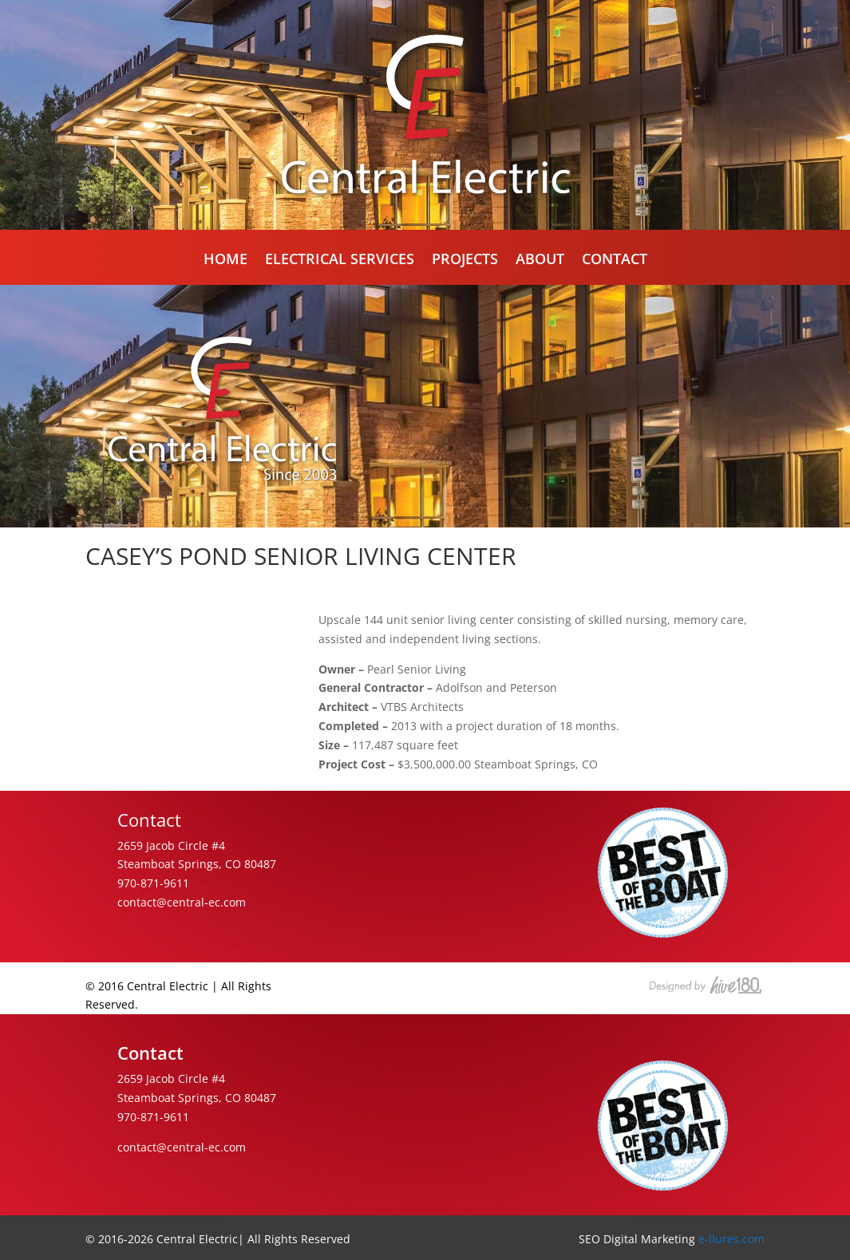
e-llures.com (731, 1238)
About (540, 260)
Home (225, 260)
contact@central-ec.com (181, 902)
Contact (614, 260)
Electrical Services (339, 260)
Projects (465, 260)
